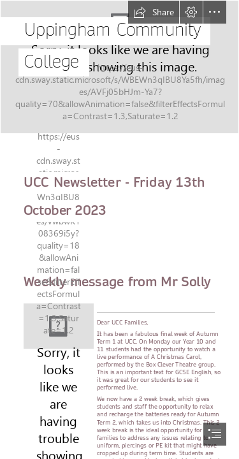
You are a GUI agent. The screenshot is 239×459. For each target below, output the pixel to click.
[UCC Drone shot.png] (119, 67)
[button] (153, 12)
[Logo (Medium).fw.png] (58, 326)
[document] (119, 229)
